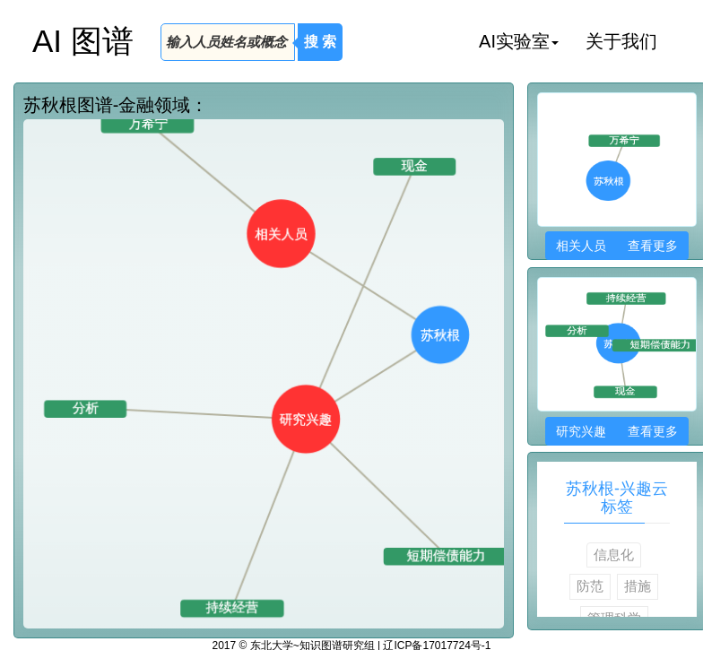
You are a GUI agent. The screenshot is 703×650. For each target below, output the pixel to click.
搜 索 (320, 41)
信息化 (614, 554)
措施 (637, 586)
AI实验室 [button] (519, 41)
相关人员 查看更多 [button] (616, 245)
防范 (590, 586)
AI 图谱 (83, 40)
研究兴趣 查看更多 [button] (616, 431)
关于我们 (621, 41)
